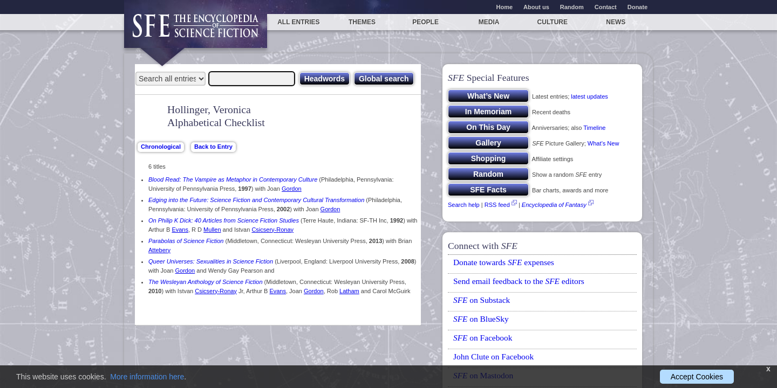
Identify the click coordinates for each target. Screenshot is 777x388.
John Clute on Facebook (493, 356)
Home (504, 7)
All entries (298, 22)
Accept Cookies (697, 376)
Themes (362, 22)
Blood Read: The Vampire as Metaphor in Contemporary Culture (232, 179)
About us (536, 7)
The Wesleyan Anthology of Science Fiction (205, 282)
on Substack (481, 299)
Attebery (159, 250)
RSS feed (497, 205)
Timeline (594, 127)
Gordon (292, 188)
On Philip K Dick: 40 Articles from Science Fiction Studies (223, 220)
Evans (180, 229)
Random (572, 7)
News (615, 22)
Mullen (212, 229)
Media (489, 22)
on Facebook (482, 337)
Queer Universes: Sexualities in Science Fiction (210, 261)
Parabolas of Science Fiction (185, 241)
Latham (349, 291)
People (425, 22)
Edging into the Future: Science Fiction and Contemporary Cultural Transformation (256, 200)
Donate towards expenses (503, 262)
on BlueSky (481, 318)
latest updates (589, 96)
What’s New (603, 143)
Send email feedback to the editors (518, 281)
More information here (147, 376)
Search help (464, 205)
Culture (552, 22)
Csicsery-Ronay (272, 229)
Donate (638, 7)
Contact (606, 7)
